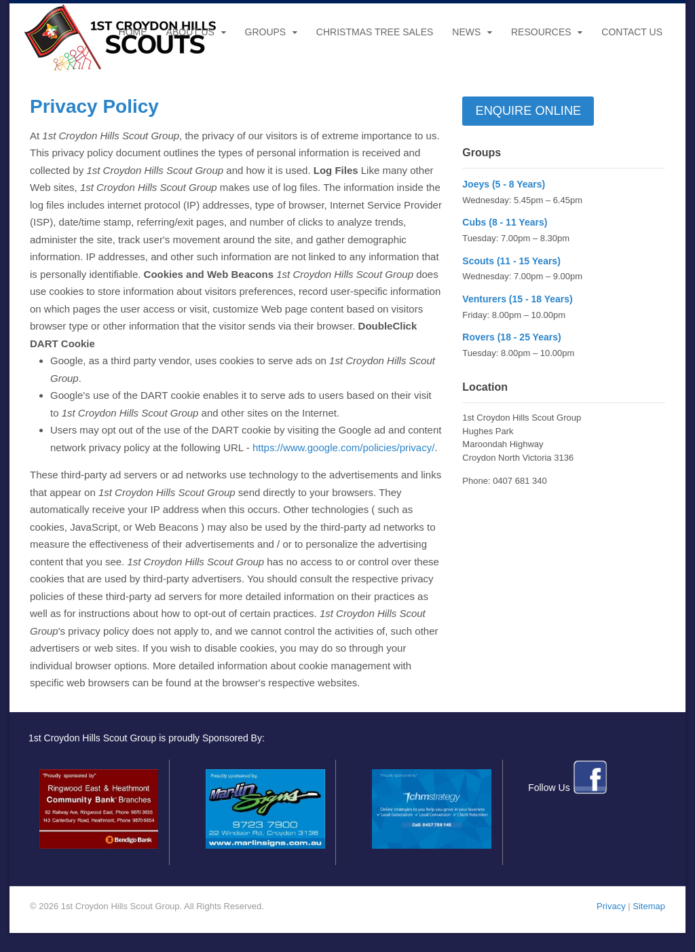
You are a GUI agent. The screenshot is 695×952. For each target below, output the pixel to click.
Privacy (611, 906)
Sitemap (649, 906)
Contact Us (631, 32)
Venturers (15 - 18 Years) (517, 299)
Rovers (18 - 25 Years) (511, 337)
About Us (190, 32)
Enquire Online (529, 111)
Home (133, 32)
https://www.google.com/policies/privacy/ (343, 447)
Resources (541, 32)
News (466, 32)
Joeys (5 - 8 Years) (503, 184)
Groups (265, 32)
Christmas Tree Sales (374, 32)
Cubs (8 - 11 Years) (504, 222)
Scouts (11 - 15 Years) (511, 260)
